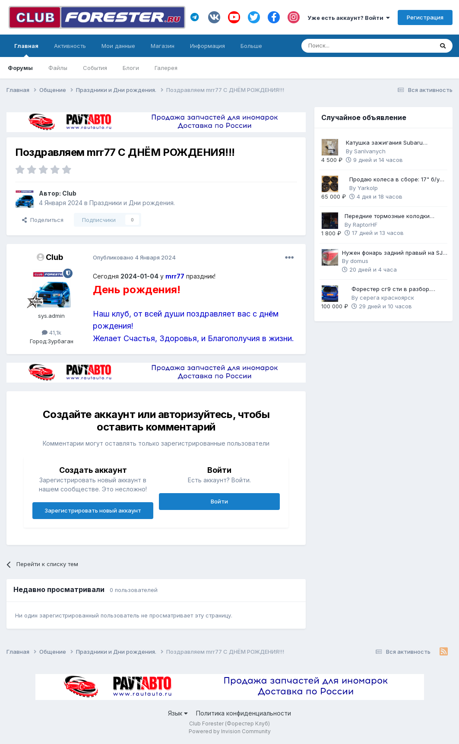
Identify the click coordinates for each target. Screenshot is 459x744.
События (95, 67)
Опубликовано (134, 257)
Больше (251, 45)
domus (359, 260)
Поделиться (42, 219)
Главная (26, 49)
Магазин (162, 45)
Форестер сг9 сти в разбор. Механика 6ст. (391, 289)
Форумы (20, 67)
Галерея (166, 67)
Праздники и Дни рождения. (132, 202)
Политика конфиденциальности (243, 713)
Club (69, 193)
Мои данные (118, 45)
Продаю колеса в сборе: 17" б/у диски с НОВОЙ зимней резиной (394, 180)
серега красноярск (387, 297)
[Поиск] (343, 46)
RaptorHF (365, 224)
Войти (219, 501)
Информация (207, 45)
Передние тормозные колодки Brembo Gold (387, 216)
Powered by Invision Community (230, 731)
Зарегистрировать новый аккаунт (92, 510)
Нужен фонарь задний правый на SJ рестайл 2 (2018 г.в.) (392, 253)
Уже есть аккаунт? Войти (348, 17)
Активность (70, 45)
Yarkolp (368, 187)
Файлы (57, 67)
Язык (178, 713)
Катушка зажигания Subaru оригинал (384, 143)
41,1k (51, 332)
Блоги (131, 67)
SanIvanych (370, 151)
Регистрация (425, 17)
